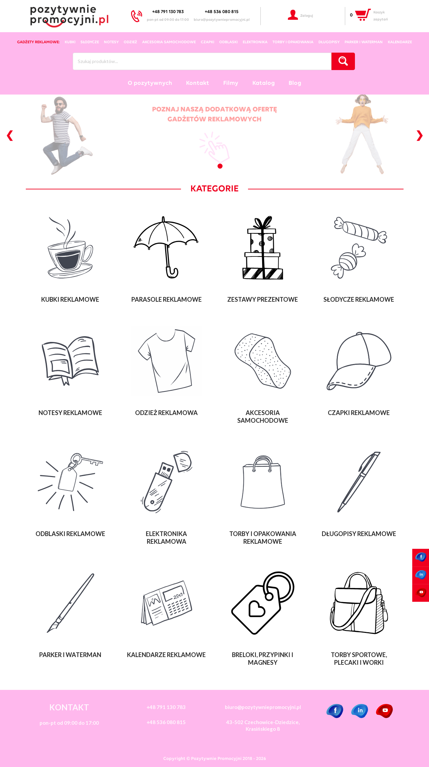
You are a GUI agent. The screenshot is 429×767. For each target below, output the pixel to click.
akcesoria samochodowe (169, 42)
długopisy (329, 42)
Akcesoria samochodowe (262, 416)
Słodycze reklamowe (358, 299)
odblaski (228, 42)
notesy (111, 42)
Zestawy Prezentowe (262, 299)
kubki (70, 42)
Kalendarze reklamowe (166, 654)
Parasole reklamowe (166, 299)
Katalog (263, 83)
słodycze (89, 42)
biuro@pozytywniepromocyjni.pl (222, 20)
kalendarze (400, 42)
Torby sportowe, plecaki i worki (359, 658)
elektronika (255, 42)
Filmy (230, 83)
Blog (295, 83)
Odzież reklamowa (166, 412)
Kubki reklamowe (70, 299)
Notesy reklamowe (70, 412)
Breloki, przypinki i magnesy (262, 658)
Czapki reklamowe (359, 412)
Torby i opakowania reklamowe (262, 537)
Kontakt (197, 83)
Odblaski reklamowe (70, 533)
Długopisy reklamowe (359, 533)
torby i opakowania (292, 42)
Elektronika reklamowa (166, 537)
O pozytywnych (150, 83)
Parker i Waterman (364, 42)
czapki (207, 42)
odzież (130, 42)
